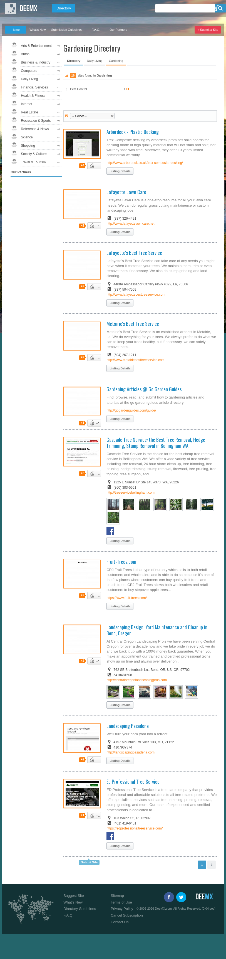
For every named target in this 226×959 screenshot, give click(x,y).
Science (27, 137)
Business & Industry (35, 62)
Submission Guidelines (66, 29)
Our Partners (118, 29)
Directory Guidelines (79, 909)
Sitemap (117, 896)
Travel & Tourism (33, 162)
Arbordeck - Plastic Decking (132, 131)
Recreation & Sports (36, 121)
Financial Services (34, 87)
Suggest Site (73, 896)
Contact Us (119, 922)
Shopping (28, 146)
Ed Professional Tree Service (133, 781)
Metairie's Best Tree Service (132, 323)
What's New (37, 29)
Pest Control (99, 89)
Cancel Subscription (127, 915)
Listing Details (120, 171)
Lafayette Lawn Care (126, 192)
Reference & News (35, 129)
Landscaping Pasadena (127, 725)
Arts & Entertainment (36, 46)
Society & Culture (34, 154)
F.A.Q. (96, 29)
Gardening (116, 60)
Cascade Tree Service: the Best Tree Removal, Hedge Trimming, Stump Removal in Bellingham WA (155, 442)
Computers (29, 71)
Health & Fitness (33, 96)
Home (15, 29)
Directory (63, 8)
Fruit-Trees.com (121, 561)
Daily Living (29, 79)
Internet (26, 104)
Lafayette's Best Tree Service (134, 252)
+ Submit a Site (207, 29)
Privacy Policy (122, 909)
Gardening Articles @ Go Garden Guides (144, 389)
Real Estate (29, 112)
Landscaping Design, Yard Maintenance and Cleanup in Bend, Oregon (156, 630)
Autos (25, 54)
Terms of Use (121, 902)
